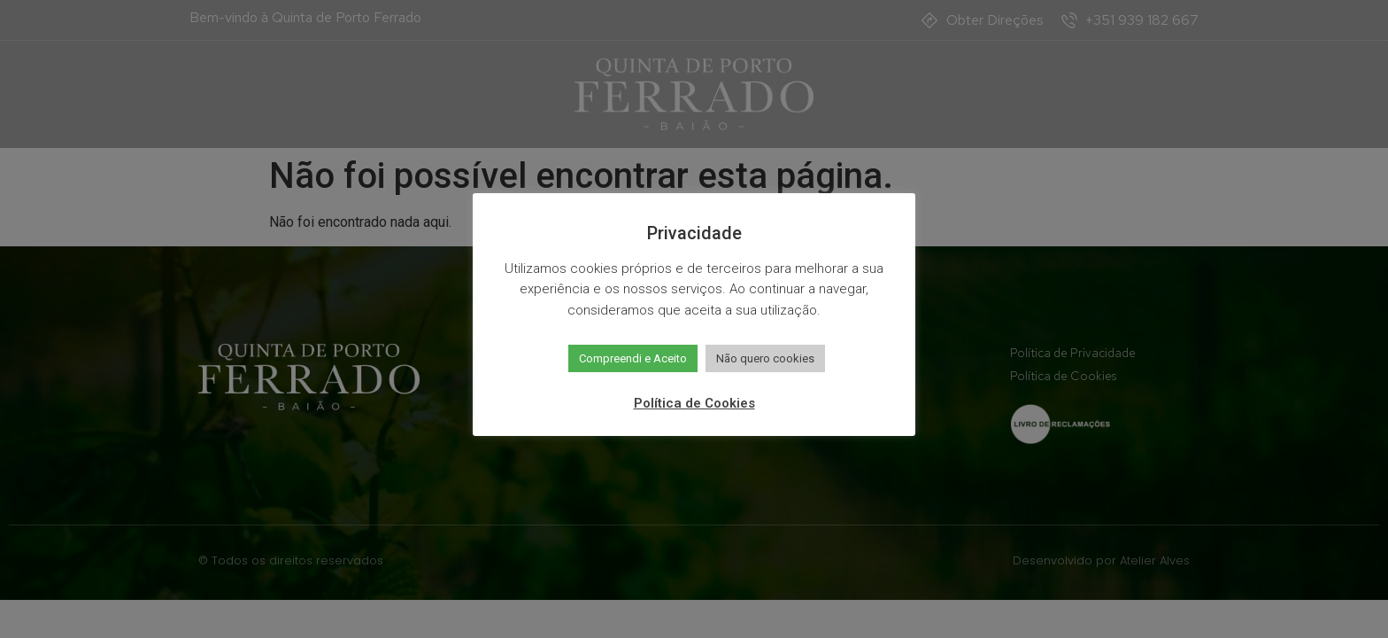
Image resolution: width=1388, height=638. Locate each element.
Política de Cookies (694, 403)
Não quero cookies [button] (765, 358)
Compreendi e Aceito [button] (633, 358)
